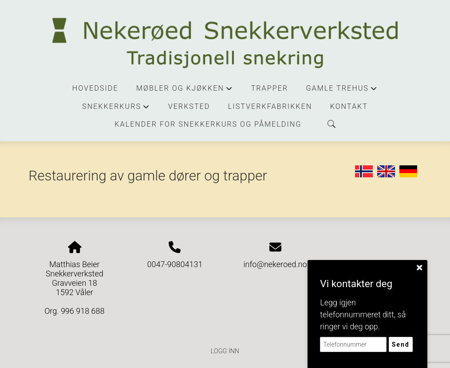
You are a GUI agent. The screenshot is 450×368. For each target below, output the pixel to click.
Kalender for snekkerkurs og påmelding (207, 124)
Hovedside (95, 88)
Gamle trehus (342, 90)
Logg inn (225, 351)
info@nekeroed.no (275, 264)
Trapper (269, 88)
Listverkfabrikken (270, 106)
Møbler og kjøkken (184, 90)
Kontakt (349, 106)
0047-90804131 (174, 264)
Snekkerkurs (116, 109)
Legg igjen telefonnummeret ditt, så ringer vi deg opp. (363, 314)
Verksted (189, 106)
